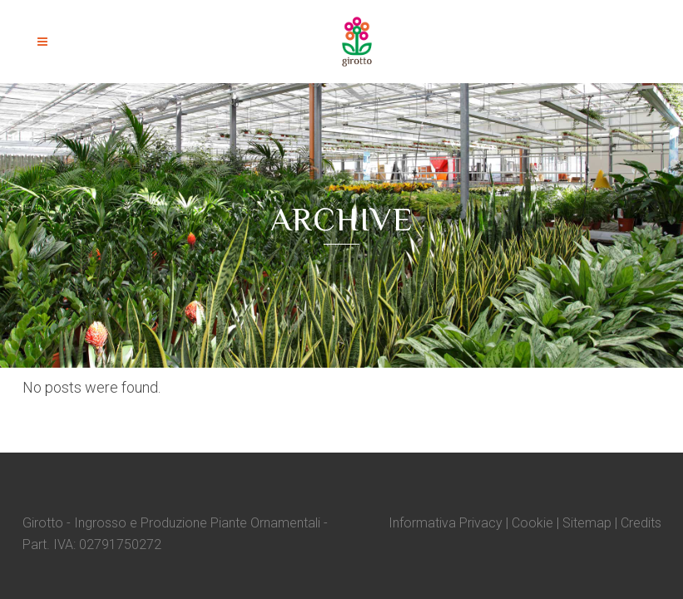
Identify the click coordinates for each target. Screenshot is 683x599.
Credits (641, 523)
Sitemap (586, 523)
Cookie (532, 523)
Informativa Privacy (445, 523)
